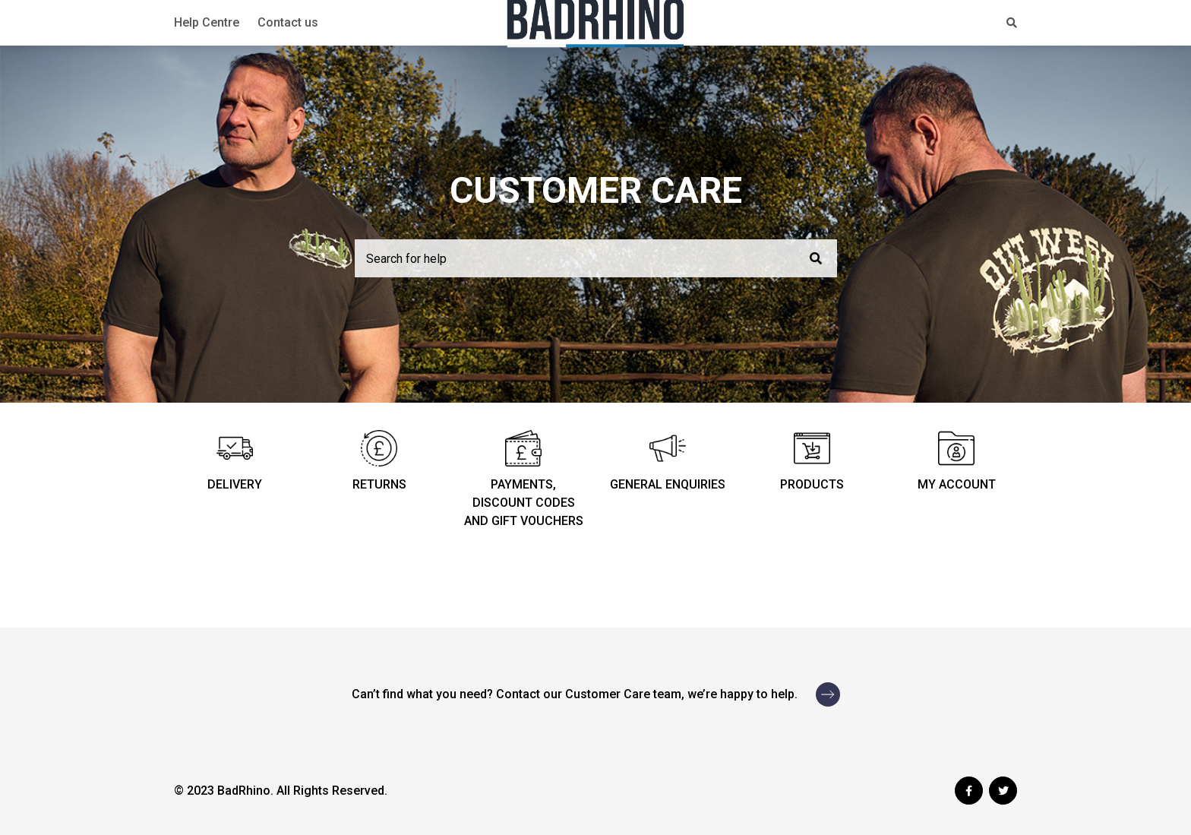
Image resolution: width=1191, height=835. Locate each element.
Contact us (287, 22)
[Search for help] (596, 258)
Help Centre (206, 22)
